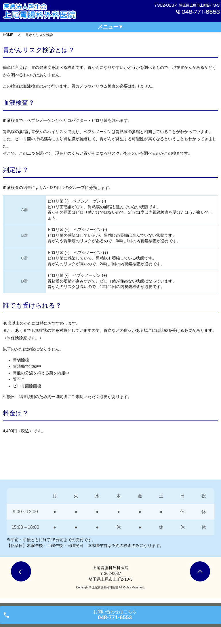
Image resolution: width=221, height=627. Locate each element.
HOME (8, 35)
